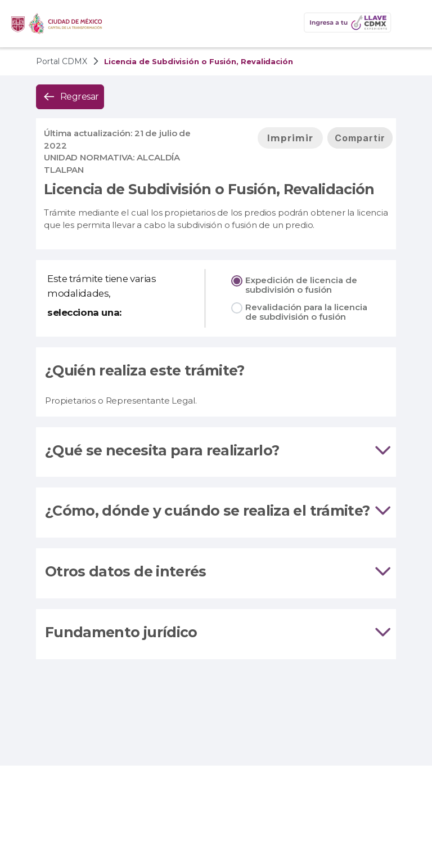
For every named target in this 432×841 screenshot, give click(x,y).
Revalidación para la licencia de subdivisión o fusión (306, 311)
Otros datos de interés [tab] (216, 572)
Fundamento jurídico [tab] (216, 632)
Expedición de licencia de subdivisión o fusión (301, 284)
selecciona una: (84, 312)
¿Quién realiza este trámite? (145, 370)
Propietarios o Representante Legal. (120, 400)
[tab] (216, 452)
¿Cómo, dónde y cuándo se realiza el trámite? (207, 510)
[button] (412, 23)
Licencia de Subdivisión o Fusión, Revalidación (209, 189)
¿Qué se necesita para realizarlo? (162, 450)
